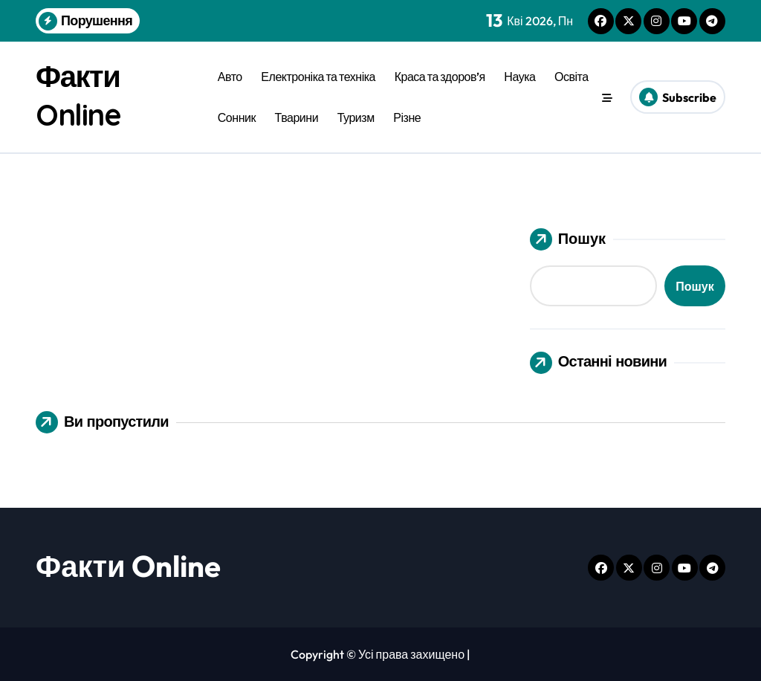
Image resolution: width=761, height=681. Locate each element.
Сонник (237, 117)
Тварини (297, 117)
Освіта (571, 76)
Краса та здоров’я (440, 76)
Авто (230, 76)
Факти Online (128, 565)
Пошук (568, 239)
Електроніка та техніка (318, 76)
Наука (519, 76)
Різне (407, 117)
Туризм (356, 117)
